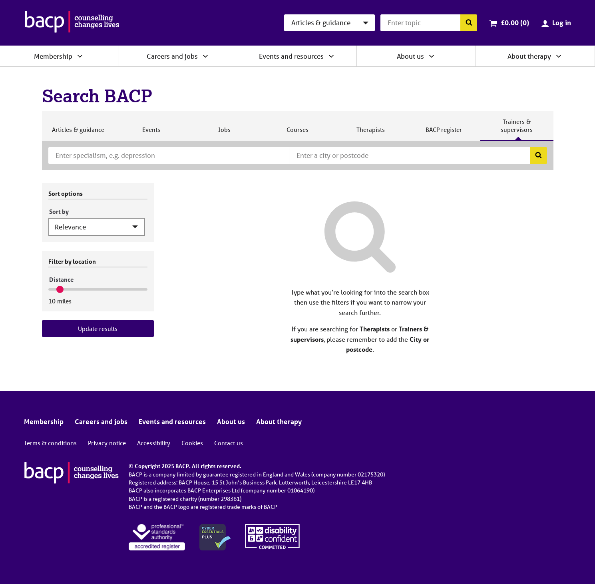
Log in (561, 22)
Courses (297, 133)
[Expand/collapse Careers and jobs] (205, 56)
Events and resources (291, 56)
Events (151, 133)
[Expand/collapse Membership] (80, 56)
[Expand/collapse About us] (431, 56)
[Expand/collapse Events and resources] (331, 56)
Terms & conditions (50, 443)
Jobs (224, 133)
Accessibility (153, 443)
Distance (61, 279)
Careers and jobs (172, 56)
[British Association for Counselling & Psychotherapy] (72, 22)
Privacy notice (107, 443)
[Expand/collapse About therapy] (558, 56)
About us (410, 56)
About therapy (529, 56)
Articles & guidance (78, 133)
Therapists (370, 133)
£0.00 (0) (515, 22)
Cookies (192, 443)
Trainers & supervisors (517, 129)
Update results (97, 329)
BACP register (443, 133)
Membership (53, 56)
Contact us (228, 443)
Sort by (59, 211)
